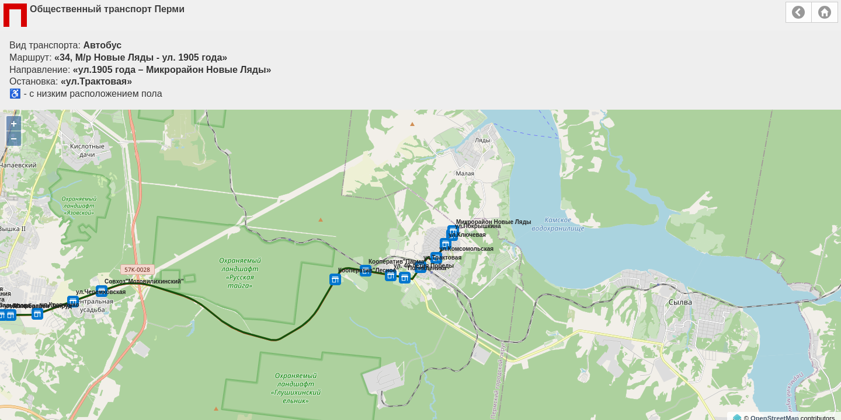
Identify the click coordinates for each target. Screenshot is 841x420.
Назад (799, 12)
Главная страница (824, 12)
